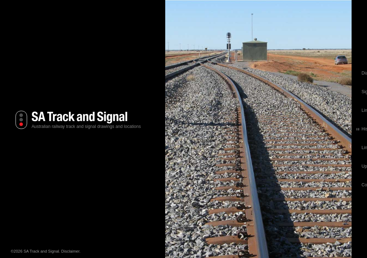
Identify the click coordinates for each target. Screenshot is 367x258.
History (188, 129)
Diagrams (191, 73)
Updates (190, 166)
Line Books (192, 110)
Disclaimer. (71, 251)
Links (187, 147)
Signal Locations (197, 91)
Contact (189, 184)
